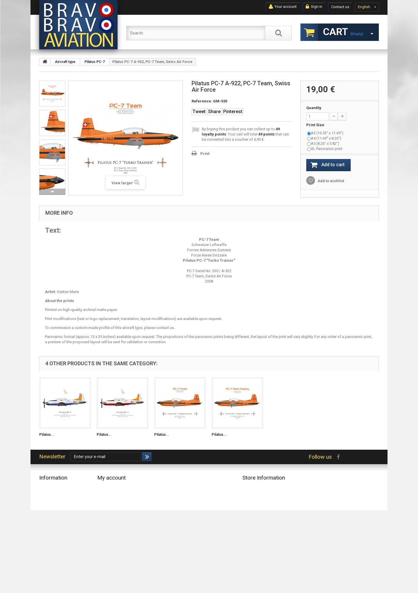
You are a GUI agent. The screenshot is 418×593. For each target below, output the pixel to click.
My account (111, 477)
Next (52, 192)
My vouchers (107, 517)
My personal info (111, 509)
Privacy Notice (51, 555)
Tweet (199, 111)
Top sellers (48, 502)
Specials (46, 487)
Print (204, 153)
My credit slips (109, 494)
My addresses (109, 502)
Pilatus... (46, 434)
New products (51, 494)
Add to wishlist (330, 181)
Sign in (314, 6)
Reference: (202, 101)
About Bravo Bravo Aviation (62, 540)
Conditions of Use (54, 532)
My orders (105, 487)
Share (214, 111)
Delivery (45, 525)
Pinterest (232, 111)
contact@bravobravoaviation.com (281, 530)
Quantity (313, 108)
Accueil (45, 517)
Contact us (340, 7)
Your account (283, 6)
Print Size (315, 125)
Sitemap (46, 562)
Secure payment (52, 547)
